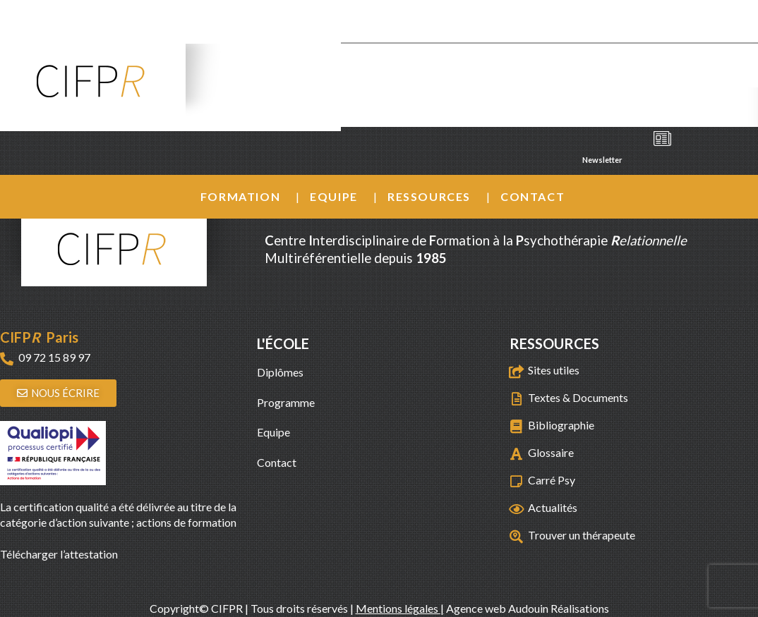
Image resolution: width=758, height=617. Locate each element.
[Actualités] (516, 508)
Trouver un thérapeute (581, 535)
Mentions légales (398, 608)
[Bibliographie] (516, 426)
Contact (532, 196)
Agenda (628, 104)
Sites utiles (553, 370)
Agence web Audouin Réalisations (527, 608)
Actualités (552, 507)
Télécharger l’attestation (59, 554)
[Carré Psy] (516, 481)
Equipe (334, 196)
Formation (240, 196)
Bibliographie (561, 425)
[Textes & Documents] (516, 398)
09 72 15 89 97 (54, 357)
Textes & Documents (578, 397)
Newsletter (628, 145)
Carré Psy (551, 480)
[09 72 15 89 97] (6, 358)
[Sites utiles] (516, 371)
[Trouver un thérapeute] (516, 536)
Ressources (429, 196)
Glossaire (551, 452)
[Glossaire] (516, 453)
